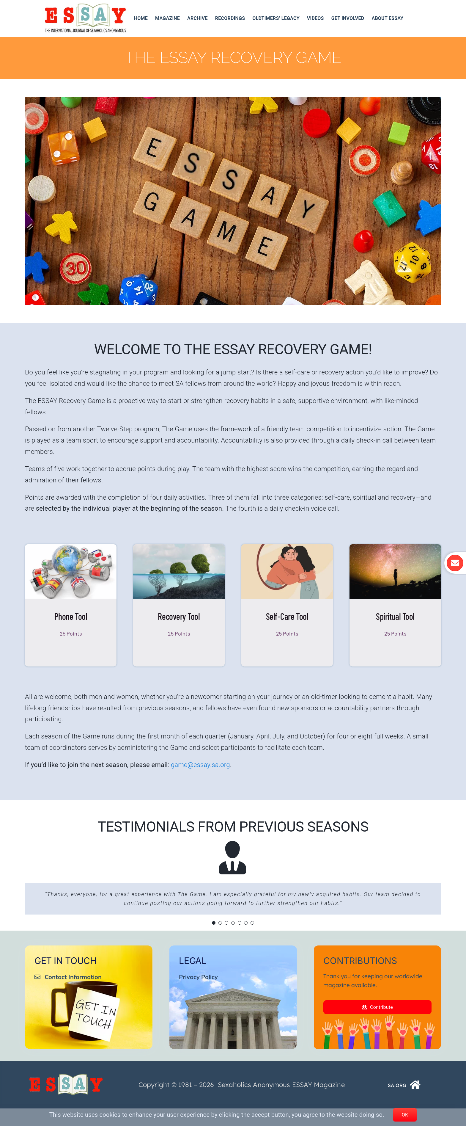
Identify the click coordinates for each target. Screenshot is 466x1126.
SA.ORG (397, 1103)
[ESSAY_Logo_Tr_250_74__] (66, 1093)
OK (405, 1115)
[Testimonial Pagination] (213, 923)
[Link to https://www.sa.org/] (415, 1102)
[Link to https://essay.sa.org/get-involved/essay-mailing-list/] (454, 563)
